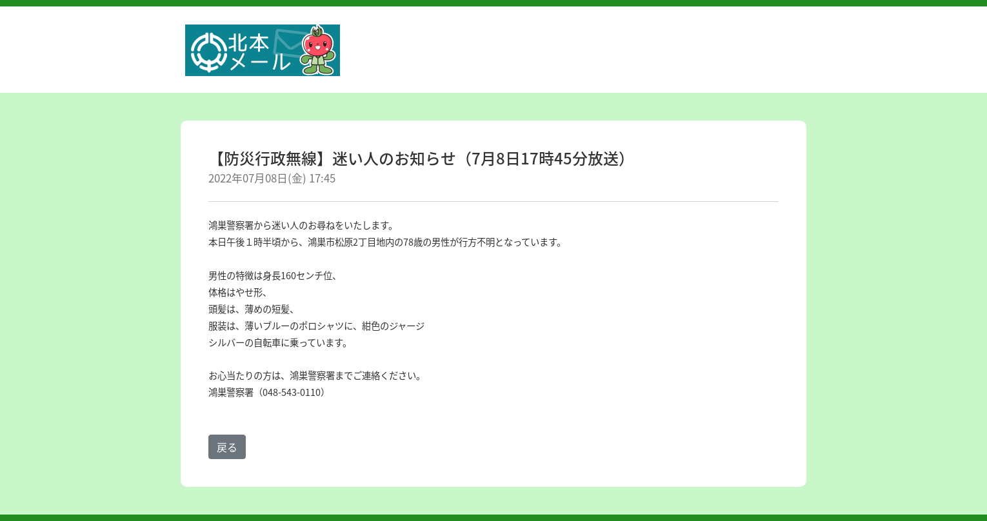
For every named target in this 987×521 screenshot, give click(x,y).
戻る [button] (227, 447)
